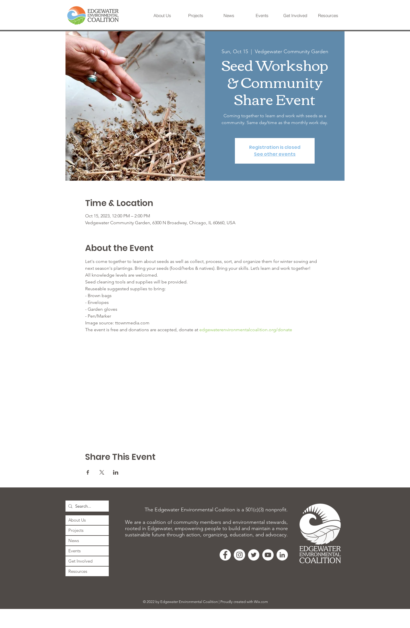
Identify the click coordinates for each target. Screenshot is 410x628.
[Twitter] (253, 555)
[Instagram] (239, 555)
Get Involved (80, 561)
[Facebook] (225, 555)
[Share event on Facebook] (88, 472)
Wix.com (261, 602)
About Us (77, 520)
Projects (75, 530)
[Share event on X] (101, 472)
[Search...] (86, 506)
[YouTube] (268, 555)
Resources (77, 571)
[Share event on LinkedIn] (115, 472)
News (73, 540)
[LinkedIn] (282, 555)
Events (74, 550)
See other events (275, 154)
